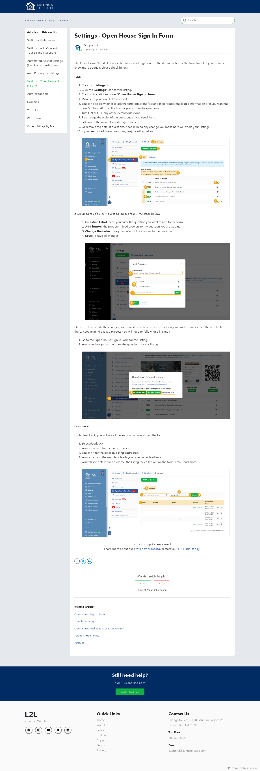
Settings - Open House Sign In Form (45, 83)
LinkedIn (89, 561)
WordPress (34, 118)
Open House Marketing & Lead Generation (99, 628)
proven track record (147, 549)
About (101, 725)
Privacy (101, 750)
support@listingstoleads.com (187, 750)
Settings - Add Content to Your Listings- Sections (43, 50)
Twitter (83, 561)
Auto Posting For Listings (43, 73)
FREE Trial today (189, 549)
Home (101, 720)
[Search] (208, 20)
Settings (64, 20)
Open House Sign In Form (89, 614)
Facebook (77, 561)
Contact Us (130, 691)
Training (102, 735)
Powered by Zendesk (244, 768)
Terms (101, 745)
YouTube (33, 110)
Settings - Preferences (41, 40)
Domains (33, 102)
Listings (51, 20)
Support (102, 740)
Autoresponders (37, 94)
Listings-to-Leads (34, 20)
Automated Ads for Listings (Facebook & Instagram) (45, 63)
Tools (100, 730)
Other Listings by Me (40, 126)
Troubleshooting (84, 621)
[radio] (143, 583)
